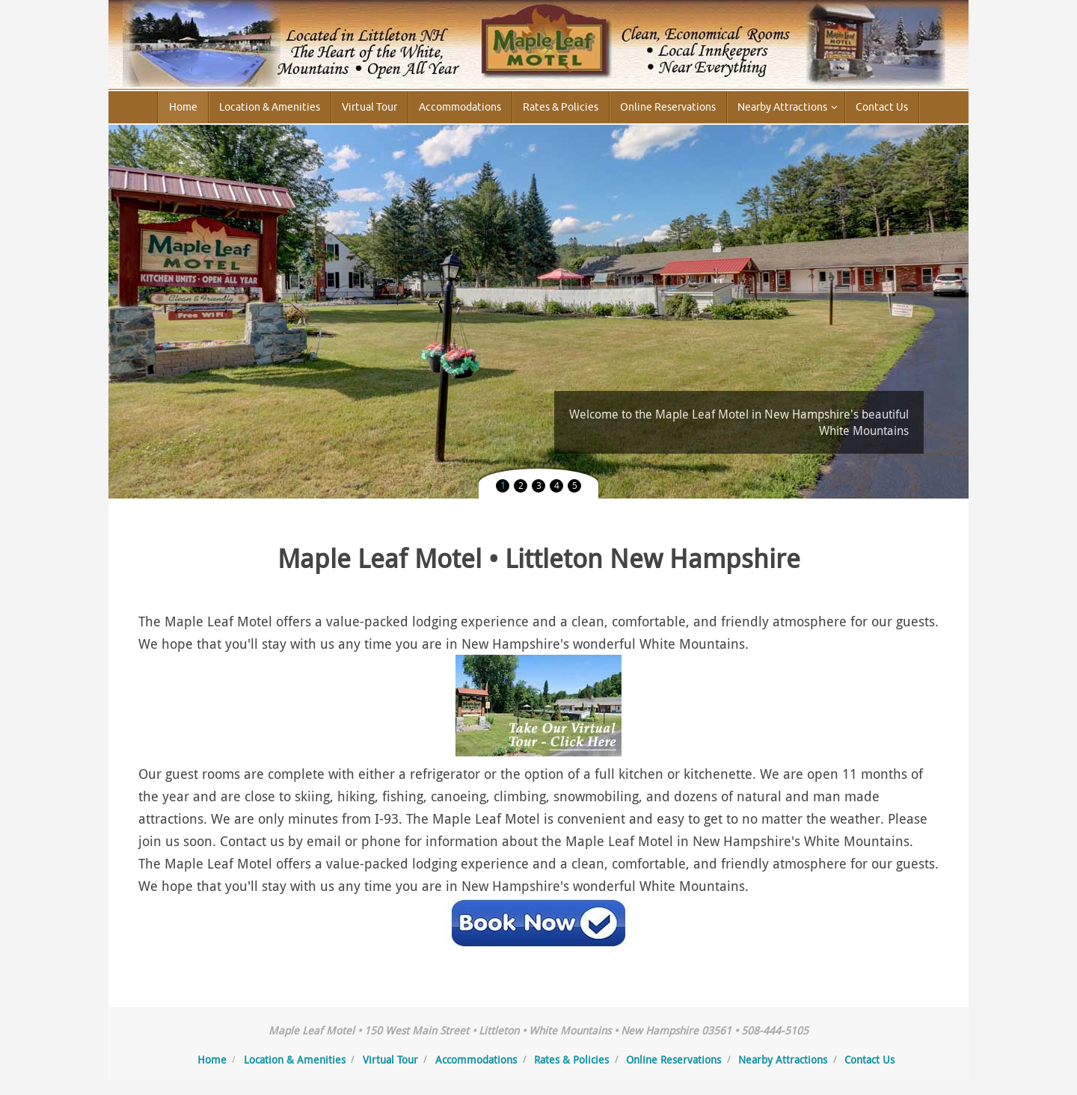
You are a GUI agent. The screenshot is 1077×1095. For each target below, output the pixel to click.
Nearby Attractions (782, 1059)
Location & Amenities (295, 1059)
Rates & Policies (571, 1059)
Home (212, 1059)
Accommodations (476, 1059)
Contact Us (869, 1059)
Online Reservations (673, 1059)
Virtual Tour (390, 1059)
